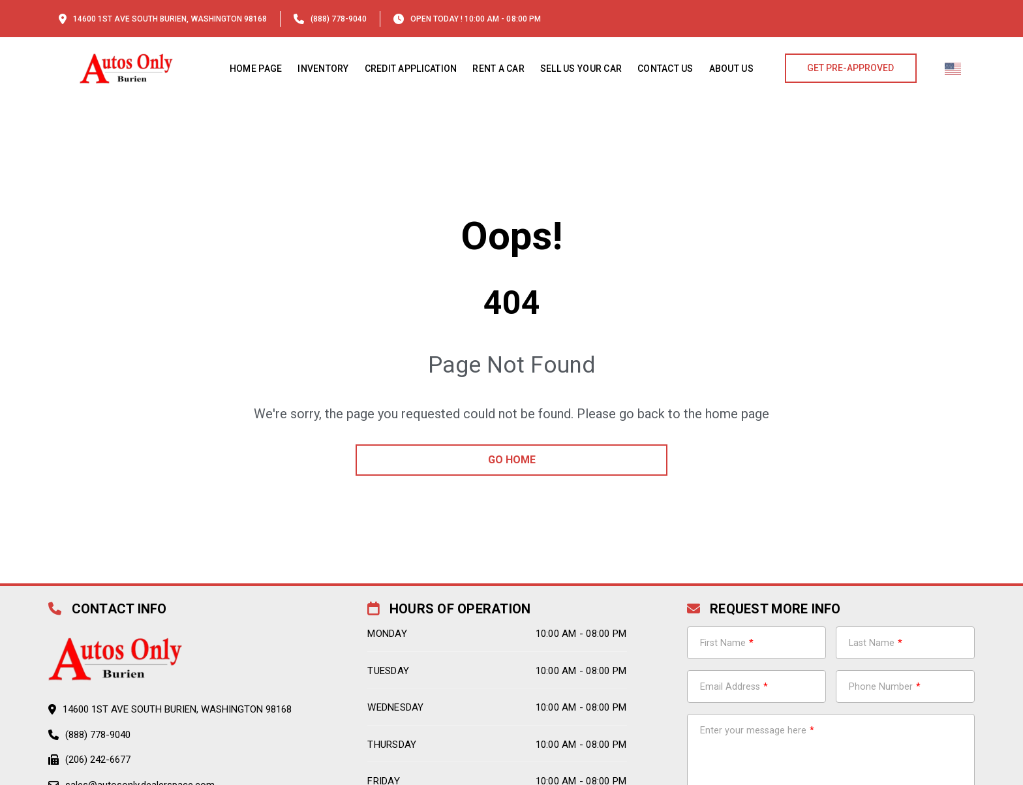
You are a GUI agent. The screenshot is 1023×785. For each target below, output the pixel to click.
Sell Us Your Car (581, 68)
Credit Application (411, 68)
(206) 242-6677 (97, 759)
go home (512, 460)
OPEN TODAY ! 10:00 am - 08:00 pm (475, 18)
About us (731, 68)
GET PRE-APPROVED (850, 68)
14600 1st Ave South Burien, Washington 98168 (170, 18)
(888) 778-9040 (339, 18)
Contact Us (665, 68)
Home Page (256, 68)
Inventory (323, 68)
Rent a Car (498, 68)
